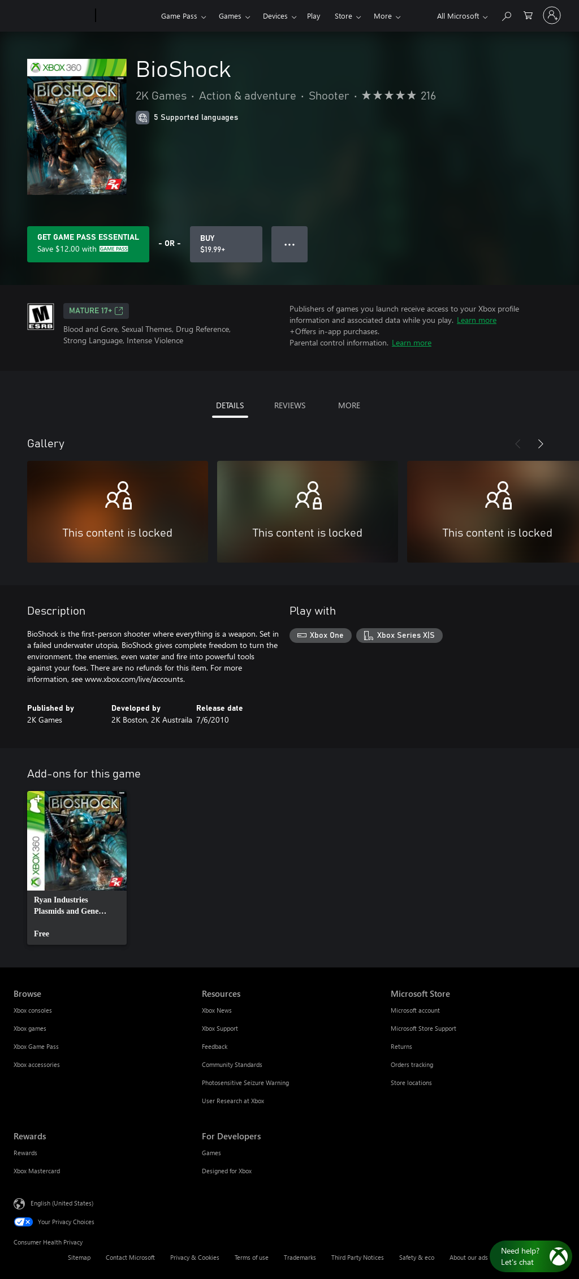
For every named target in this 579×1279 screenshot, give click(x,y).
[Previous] (518, 444)
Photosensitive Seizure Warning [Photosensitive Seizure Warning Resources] (245, 1082)
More (383, 15)
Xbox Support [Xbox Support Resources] (220, 1028)
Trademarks (300, 1257)
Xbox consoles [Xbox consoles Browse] (33, 1010)
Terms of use (252, 1257)
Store (343, 15)
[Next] (540, 444)
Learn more (476, 319)
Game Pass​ (179, 15)
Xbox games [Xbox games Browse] (30, 1028)
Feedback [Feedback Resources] (214, 1046)
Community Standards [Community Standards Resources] (232, 1064)
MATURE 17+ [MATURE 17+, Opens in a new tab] (96, 311)
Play (313, 15)
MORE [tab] (349, 405)
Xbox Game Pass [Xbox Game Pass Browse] (36, 1046)
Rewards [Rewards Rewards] (25, 1152)
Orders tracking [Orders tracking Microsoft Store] (412, 1064)
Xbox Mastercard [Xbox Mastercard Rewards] (37, 1170)
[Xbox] (127, 16)
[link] (77, 868)
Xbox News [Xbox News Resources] (217, 1010)
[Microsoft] (52, 16)
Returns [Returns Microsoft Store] (401, 1046)
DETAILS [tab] (230, 405)
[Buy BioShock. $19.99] (226, 244)
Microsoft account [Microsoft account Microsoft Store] (415, 1010)
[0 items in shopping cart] (528, 14)
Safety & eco (416, 1257)
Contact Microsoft (130, 1257)
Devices (275, 15)
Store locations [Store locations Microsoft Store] (411, 1082)
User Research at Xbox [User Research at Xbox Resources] (233, 1100)
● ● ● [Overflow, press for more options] (289, 244)
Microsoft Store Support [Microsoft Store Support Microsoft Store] (423, 1028)
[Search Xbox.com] (506, 14)
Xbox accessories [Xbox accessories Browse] (37, 1064)
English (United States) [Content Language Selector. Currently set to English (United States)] (62, 1203)
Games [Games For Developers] (211, 1152)
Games (230, 15)
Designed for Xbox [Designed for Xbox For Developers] (227, 1170)
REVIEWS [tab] (289, 405)
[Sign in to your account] (551, 15)
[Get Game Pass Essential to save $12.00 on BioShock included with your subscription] (88, 244)
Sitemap (79, 1257)
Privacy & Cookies (194, 1257)
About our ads (469, 1257)
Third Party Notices (357, 1257)
